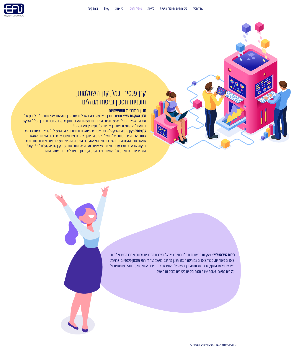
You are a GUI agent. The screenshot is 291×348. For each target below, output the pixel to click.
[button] (106, 8)
